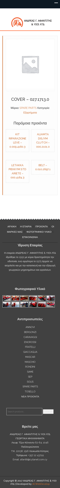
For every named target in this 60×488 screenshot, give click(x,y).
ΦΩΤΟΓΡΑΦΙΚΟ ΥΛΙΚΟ (38, 231)
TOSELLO (30, 391)
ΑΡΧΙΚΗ (12, 226)
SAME (30, 371)
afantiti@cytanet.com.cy (33, 459)
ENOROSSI (30, 342)
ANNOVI (30, 327)
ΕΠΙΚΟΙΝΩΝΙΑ (30, 237)
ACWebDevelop (41, 484)
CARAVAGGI (30, 337)
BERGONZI (30, 332)
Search (48, 411)
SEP (30, 376)
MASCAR (30, 356)
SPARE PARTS (28, 107)
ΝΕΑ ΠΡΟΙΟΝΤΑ (30, 396)
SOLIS (30, 381)
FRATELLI (30, 347)
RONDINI (30, 366)
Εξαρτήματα (30, 112)
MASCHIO (30, 361)
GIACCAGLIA (30, 352)
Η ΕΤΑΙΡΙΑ (26, 226)
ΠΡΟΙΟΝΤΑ (41, 226)
